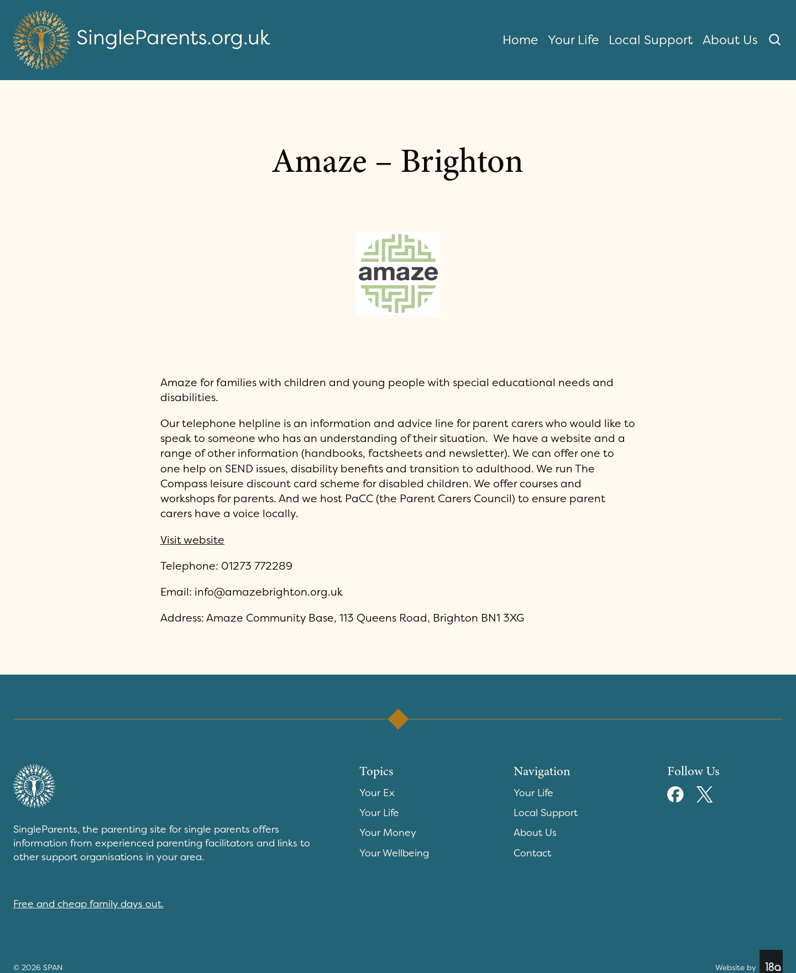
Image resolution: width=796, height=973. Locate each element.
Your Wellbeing (394, 853)
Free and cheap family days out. (88, 904)
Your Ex (377, 793)
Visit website (192, 540)
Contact (532, 853)
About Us (730, 39)
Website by (749, 961)
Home (520, 39)
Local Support (651, 39)
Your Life (573, 39)
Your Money (387, 832)
